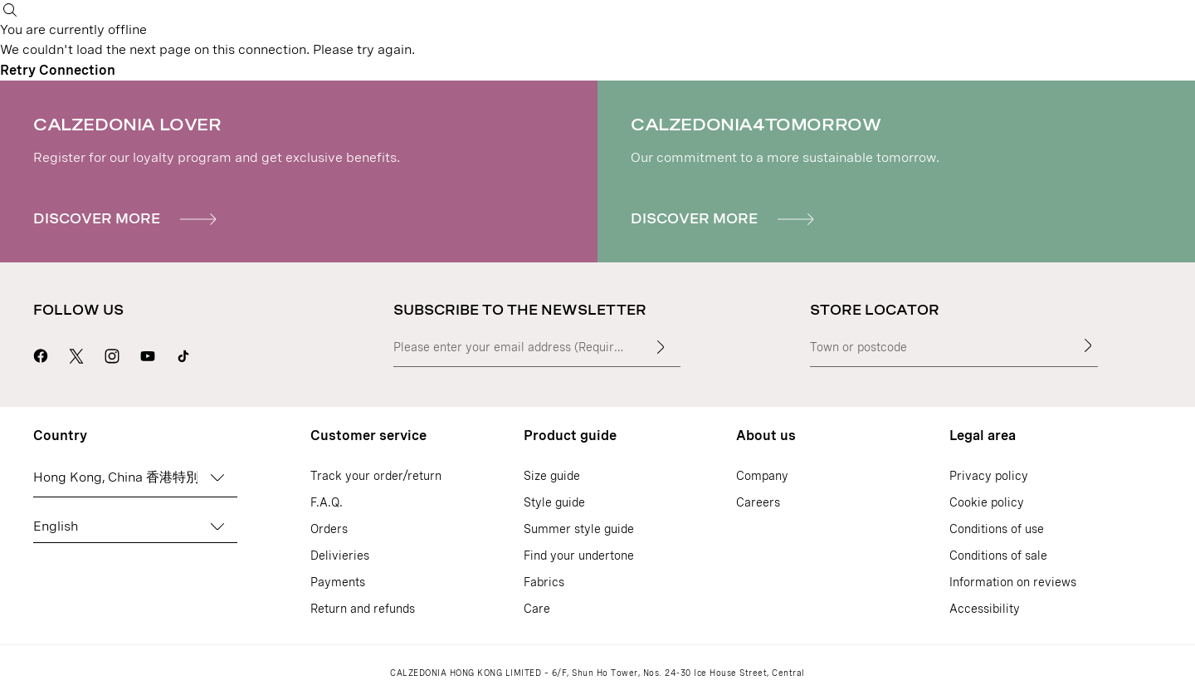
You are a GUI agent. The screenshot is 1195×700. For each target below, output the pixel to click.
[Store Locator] (1088, 345)
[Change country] (217, 477)
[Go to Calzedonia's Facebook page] (40, 354)
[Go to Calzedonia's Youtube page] (147, 354)
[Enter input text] (661, 347)
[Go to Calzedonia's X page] (76, 354)
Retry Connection (57, 70)
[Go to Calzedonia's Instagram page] (112, 354)
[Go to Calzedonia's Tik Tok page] (183, 354)
